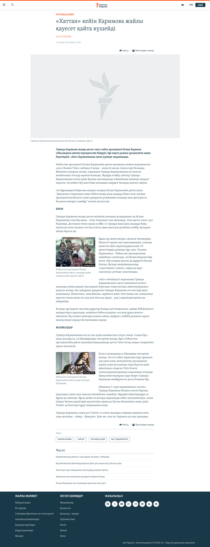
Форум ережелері (24, 530)
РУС (191, 5)
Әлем (62, 536)
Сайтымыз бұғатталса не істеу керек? (34, 514)
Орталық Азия (67, 519)
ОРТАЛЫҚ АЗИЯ (65, 14)
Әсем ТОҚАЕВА (63, 36)
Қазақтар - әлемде (69, 514)
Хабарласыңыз (22, 503)
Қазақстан (65, 508)
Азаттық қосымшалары (27, 519)
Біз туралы (20, 508)
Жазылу (19, 536)
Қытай (63, 530)
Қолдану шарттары (25, 525)
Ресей (63, 525)
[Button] (124, 51)
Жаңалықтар (67, 503)
